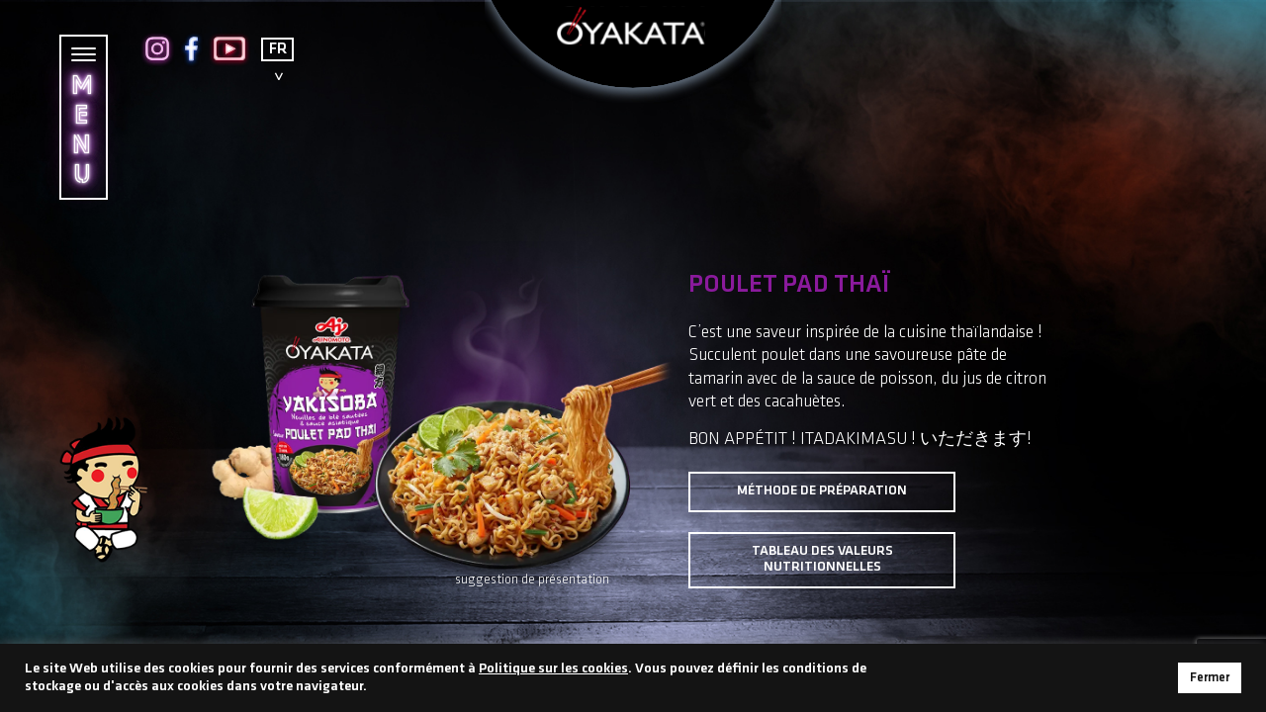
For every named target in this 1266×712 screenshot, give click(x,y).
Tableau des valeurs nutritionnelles (822, 560)
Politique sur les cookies (553, 669)
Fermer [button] (1209, 677)
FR (278, 49)
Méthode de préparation (822, 491)
